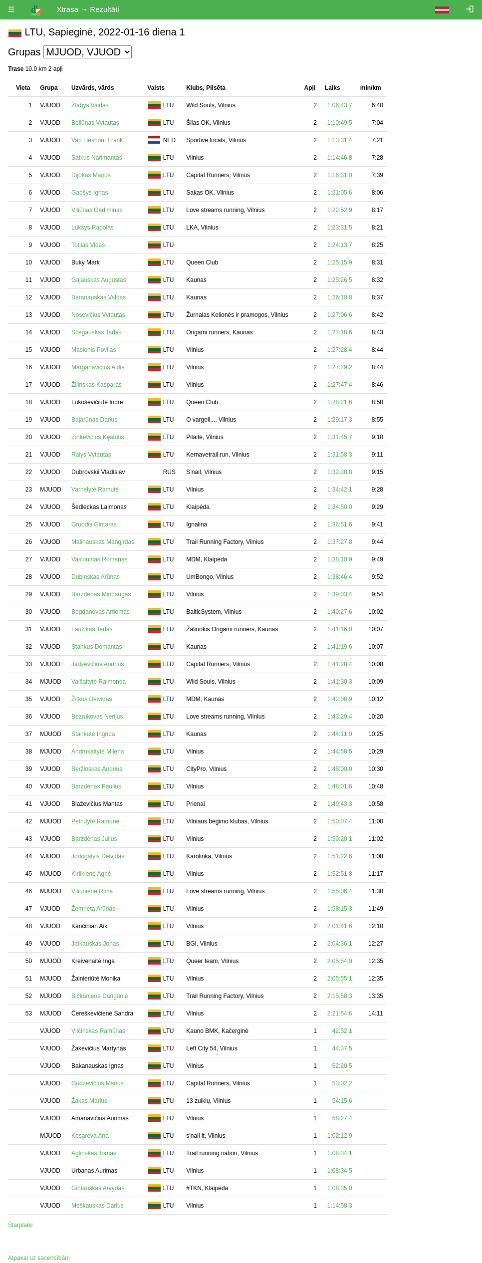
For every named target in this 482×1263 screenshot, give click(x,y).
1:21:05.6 (339, 192)
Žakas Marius (89, 1100)
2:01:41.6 (339, 926)
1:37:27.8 (339, 541)
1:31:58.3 (339, 454)
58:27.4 (342, 1118)
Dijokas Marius (91, 175)
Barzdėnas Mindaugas (101, 594)
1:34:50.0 (339, 507)
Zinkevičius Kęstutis (97, 437)
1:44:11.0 (339, 734)
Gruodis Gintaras (94, 524)
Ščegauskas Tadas (96, 332)
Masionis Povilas (93, 349)
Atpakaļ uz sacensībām (39, 1258)
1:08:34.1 (339, 1153)
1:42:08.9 (339, 699)
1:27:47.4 (339, 384)
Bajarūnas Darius (94, 419)
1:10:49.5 (339, 122)
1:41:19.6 (339, 646)
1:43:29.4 (339, 716)
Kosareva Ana (90, 1135)
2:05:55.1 (339, 978)
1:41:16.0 (339, 629)
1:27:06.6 (339, 314)
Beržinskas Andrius (96, 768)
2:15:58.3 (339, 996)
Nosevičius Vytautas (98, 314)
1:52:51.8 (339, 873)
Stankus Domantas (96, 646)
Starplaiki (20, 1225)
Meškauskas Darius (97, 1205)
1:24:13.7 (339, 245)
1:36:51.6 (339, 524)
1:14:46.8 (339, 157)
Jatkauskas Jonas (95, 943)
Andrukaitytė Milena (97, 751)
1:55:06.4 (339, 891)
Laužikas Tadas (92, 629)
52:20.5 (342, 1065)
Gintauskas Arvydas (97, 1188)
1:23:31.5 (339, 227)
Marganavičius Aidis (97, 367)
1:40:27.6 (339, 611)
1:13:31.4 (339, 140)
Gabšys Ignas (89, 192)
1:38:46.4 (339, 576)
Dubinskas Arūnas (95, 576)
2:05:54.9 (339, 961)
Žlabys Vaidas (89, 105)
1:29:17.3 (339, 419)
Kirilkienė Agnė (91, 873)
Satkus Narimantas (96, 157)
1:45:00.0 (339, 768)
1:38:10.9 (339, 559)
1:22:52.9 (339, 210)
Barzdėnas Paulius (96, 786)
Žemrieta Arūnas (93, 908)
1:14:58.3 (339, 1205)
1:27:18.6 (339, 332)
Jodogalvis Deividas (97, 856)
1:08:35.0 (339, 1188)
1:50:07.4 (339, 821)
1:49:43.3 (339, 803)
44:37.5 (342, 1048)
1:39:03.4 (339, 594)
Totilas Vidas (88, 245)
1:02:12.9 (339, 1135)
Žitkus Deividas (91, 699)
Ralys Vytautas (91, 454)
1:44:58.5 (339, 751)
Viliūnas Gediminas (97, 210)
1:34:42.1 (339, 489)
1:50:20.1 (339, 838)
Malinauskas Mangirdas (102, 541)
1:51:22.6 (339, 856)
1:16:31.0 (339, 175)
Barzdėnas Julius (94, 838)
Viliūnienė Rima (92, 891)
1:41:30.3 (339, 681)
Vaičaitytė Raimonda (98, 681)
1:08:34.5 (339, 1170)
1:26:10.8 (339, 297)
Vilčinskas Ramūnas (98, 1030)
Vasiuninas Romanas (99, 559)
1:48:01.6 (339, 786)
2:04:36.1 (339, 943)
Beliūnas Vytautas (95, 122)
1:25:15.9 (339, 262)
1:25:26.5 (339, 279)
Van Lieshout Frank (97, 140)
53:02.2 (342, 1083)
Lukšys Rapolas (92, 227)
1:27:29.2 (339, 367)
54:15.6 (342, 1100)
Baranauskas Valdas (98, 297)
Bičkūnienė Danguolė (99, 996)
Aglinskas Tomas (93, 1153)
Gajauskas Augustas (98, 279)
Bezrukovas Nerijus (97, 716)
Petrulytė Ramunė (95, 821)
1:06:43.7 (339, 105)
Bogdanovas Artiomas (100, 611)
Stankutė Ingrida (93, 734)
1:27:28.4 (339, 349)
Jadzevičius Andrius (97, 664)
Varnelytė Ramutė (95, 489)
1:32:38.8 (339, 472)
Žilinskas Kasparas (96, 384)
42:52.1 (342, 1030)
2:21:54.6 (339, 1013)
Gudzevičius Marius (97, 1083)
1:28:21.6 (339, 402)
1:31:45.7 (339, 437)
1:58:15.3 (339, 908)
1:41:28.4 (339, 664)
